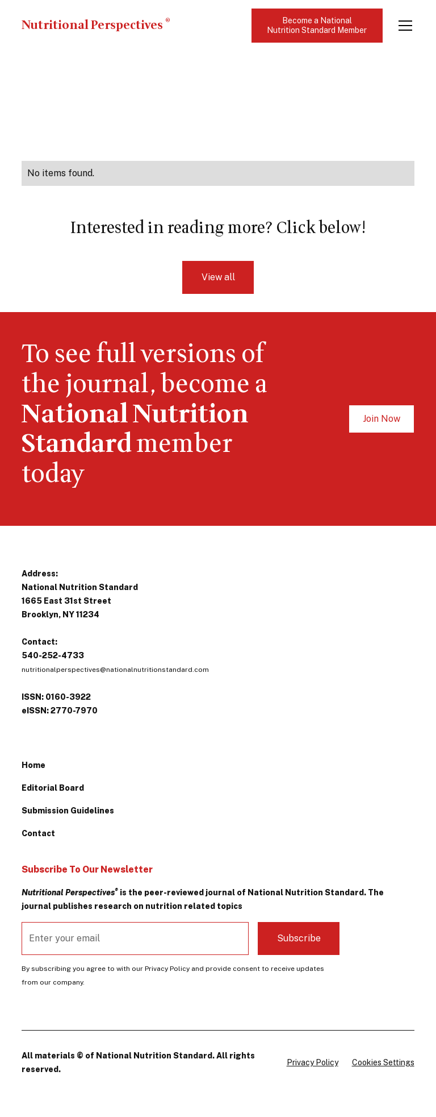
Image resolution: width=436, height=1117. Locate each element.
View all (218, 277)
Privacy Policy (312, 1062)
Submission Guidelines (68, 810)
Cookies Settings (383, 1062)
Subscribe (299, 938)
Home (33, 765)
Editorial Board (53, 787)
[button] (403, 25)
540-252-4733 (53, 655)
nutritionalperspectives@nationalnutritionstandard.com (115, 670)
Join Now (381, 418)
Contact (38, 833)
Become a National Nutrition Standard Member (317, 25)
